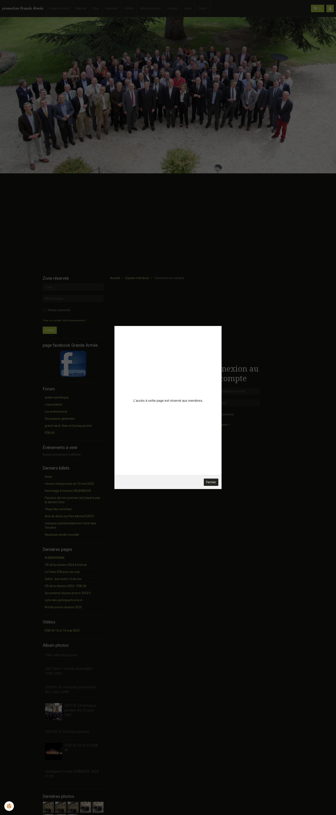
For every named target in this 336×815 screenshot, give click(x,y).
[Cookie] (9, 806)
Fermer (211, 482)
